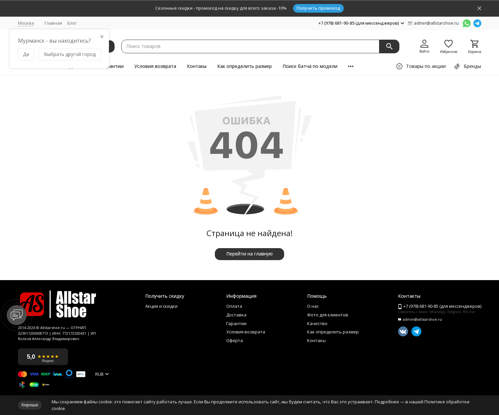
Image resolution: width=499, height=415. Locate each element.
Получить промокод (318, 8)
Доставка (236, 315)
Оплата (234, 306)
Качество (317, 323)
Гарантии (113, 66)
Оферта (234, 340)
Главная (53, 23)
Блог (72, 23)
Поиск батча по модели (309, 66)
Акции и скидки (161, 306)
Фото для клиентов (327, 315)
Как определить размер (244, 66)
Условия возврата (155, 66)
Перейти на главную (249, 253)
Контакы (197, 66)
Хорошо (29, 405)
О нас (313, 306)
